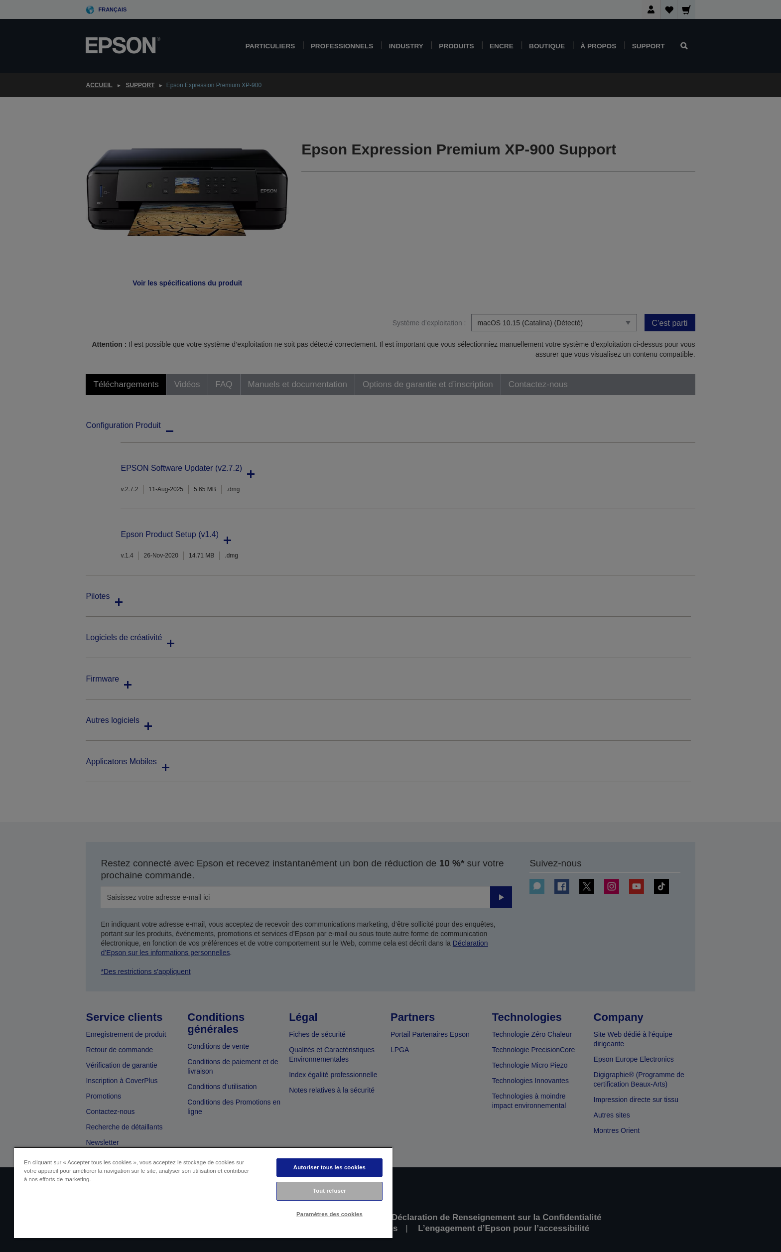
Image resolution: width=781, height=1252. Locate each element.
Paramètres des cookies (329, 1214)
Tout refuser (329, 1191)
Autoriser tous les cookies (329, 1167)
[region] (203, 1192)
